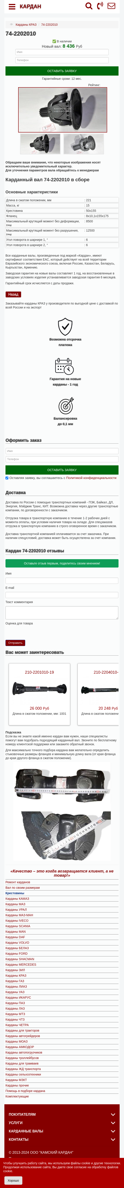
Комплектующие (17, 1096)
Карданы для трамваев (22, 1063)
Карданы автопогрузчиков (23, 1052)
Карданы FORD (16, 953)
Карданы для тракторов (22, 1030)
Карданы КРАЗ (15, 975)
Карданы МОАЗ (16, 1041)
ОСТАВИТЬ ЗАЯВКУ (61, 71)
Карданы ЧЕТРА (17, 1025)
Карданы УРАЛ (16, 909)
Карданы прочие (17, 1085)
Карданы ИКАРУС (18, 997)
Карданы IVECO (16, 920)
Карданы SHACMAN (19, 959)
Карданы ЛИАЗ (16, 986)
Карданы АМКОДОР (19, 1047)
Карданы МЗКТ (16, 1080)
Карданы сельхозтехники (23, 1074)
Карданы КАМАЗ (17, 898)
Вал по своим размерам (22, 887)
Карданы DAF (15, 937)
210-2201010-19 (39, 672)
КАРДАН (30, 6)
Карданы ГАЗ (14, 981)
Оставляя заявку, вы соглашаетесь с (62, 478)
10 (25, 629)
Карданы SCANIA (17, 926)
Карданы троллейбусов (22, 1058)
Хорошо (13, 1180)
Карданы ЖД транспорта (23, 1069)
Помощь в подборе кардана (25, 1091)
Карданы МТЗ (15, 1014)
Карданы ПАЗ (15, 1003)
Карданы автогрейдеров (22, 1036)
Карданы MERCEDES (20, 964)
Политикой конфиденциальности (91, 478)
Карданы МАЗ (15, 904)
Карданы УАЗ (15, 992)
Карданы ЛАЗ (15, 1008)
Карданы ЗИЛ (15, 970)
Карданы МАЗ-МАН (19, 915)
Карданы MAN (15, 931)
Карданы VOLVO (17, 942)
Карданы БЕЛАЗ (17, 948)
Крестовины (14, 893)
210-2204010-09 (108, 672)
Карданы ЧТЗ (15, 1019)
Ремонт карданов (17, 882)
